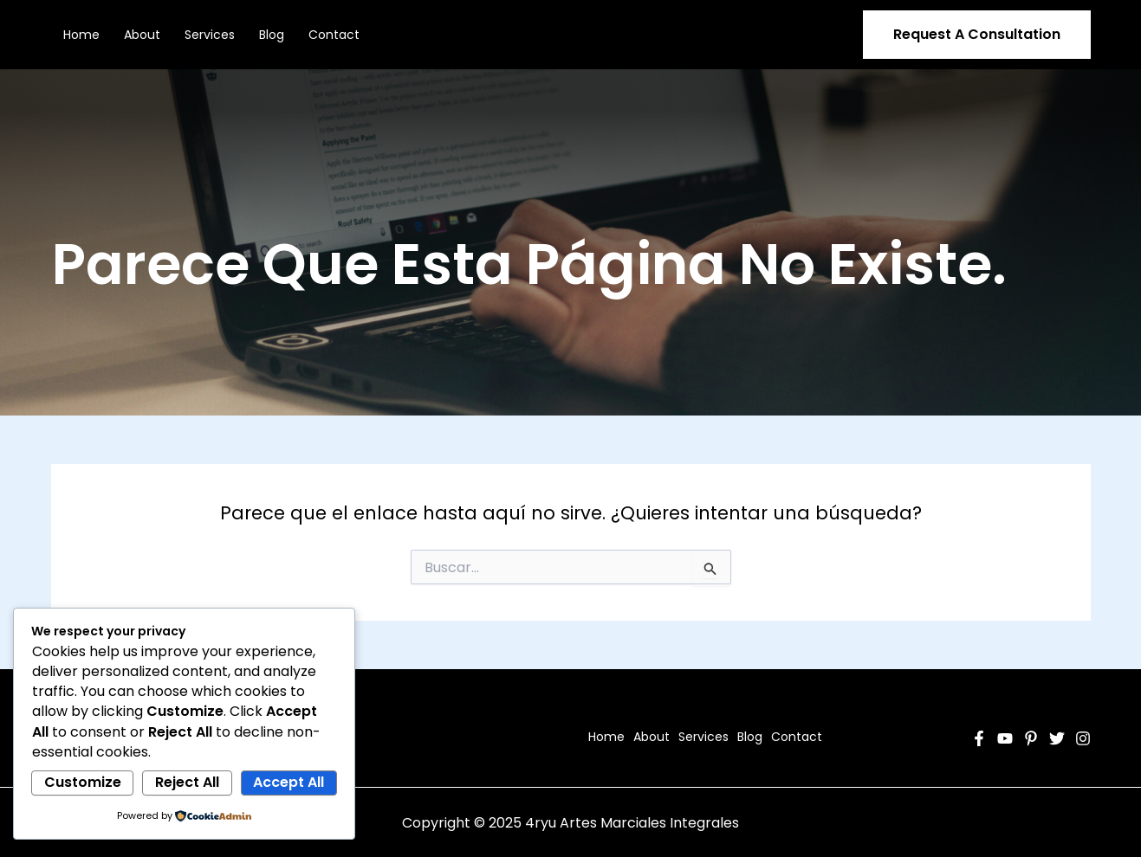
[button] (977, 34)
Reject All (187, 782)
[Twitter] (1057, 738)
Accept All (288, 782)
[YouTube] (1005, 738)
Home (81, 34)
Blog (271, 34)
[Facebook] (979, 738)
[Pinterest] (1031, 738)
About (142, 34)
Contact (334, 34)
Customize (82, 782)
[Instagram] (1083, 738)
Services (210, 34)
